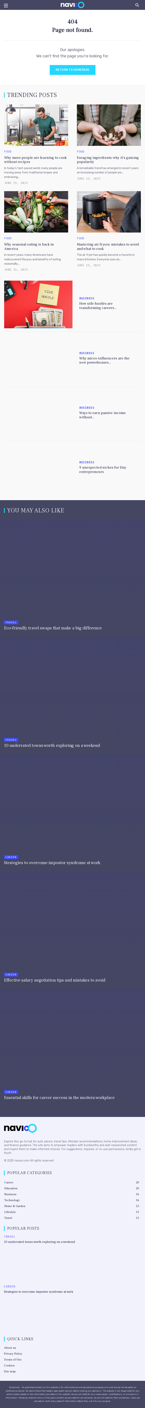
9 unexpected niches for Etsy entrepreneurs (102, 469)
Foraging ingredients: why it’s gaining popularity (108, 159)
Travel (11, 622)
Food (8, 151)
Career (11, 857)
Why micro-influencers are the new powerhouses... (104, 360)
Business (86, 298)
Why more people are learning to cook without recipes (35, 159)
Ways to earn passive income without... (102, 415)
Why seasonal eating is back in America (29, 246)
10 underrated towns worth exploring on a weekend (39, 1242)
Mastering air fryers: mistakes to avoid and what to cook (108, 246)
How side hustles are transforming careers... (97, 305)
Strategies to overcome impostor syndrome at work (38, 1292)
